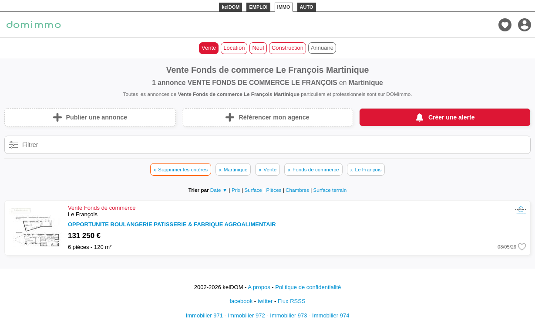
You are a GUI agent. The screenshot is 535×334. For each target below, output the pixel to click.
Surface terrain (330, 190)
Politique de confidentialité (308, 287)
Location (234, 47)
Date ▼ (219, 190)
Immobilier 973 (288, 315)
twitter (265, 301)
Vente (209, 47)
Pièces (274, 190)
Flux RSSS (292, 301)
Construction (287, 47)
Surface (254, 190)
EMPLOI (258, 7)
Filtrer (30, 144)
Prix (237, 190)
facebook (240, 301)
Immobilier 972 (246, 315)
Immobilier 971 (204, 315)
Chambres (298, 190)
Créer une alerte (451, 117)
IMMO (283, 7)
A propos (259, 287)
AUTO (306, 7)
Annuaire (322, 47)
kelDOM (230, 7)
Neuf (258, 47)
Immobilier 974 (330, 315)
